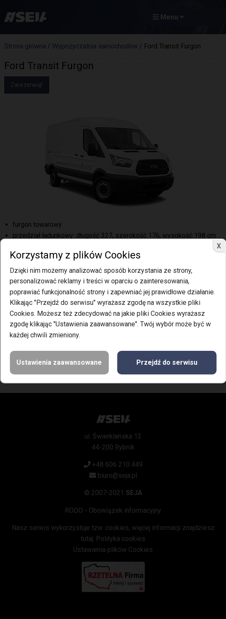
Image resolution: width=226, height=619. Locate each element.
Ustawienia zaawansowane (59, 362)
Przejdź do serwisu (166, 362)
